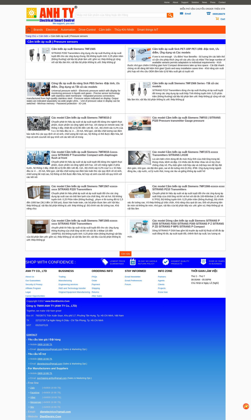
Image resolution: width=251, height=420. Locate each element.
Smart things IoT (147, 29)
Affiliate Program (33, 288)
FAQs (94, 276)
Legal (28, 292)
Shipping (96, 288)
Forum (128, 284)
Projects (162, 288)
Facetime (35, 392)
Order (94, 280)
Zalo (32, 387)
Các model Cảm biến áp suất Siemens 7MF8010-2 (81, 117)
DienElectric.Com (50, 416)
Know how (163, 292)
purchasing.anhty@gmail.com (52, 378)
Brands (38, 29)
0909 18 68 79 (44, 344)
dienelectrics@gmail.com (49, 349)
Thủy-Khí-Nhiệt (124, 29)
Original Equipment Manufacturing (74, 292)
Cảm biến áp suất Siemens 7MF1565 (73, 49)
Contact (222, 2)
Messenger (35, 402)
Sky (32, 407)
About (175, 2)
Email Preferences (133, 280)
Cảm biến (105, 29)
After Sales (97, 296)
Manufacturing (65, 280)
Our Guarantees (32, 280)
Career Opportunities (35, 296)
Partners (162, 276)
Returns (95, 292)
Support (184, 2)
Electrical (52, 29)
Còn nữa (125, 254)
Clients (161, 284)
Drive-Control (87, 29)
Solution (195, 2)
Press (212, 2)
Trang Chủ (30, 36)
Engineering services (68, 284)
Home (167, 2)
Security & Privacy (33, 284)
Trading (62, 276)
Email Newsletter (133, 276)
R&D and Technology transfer (72, 288)
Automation (68, 29)
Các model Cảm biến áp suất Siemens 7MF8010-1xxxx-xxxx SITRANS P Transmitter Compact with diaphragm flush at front (84, 155)
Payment (96, 284)
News (204, 2)
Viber (32, 397)
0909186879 (219, 14)
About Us (29, 276)
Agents (161, 280)
